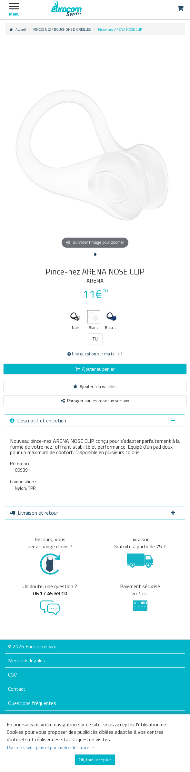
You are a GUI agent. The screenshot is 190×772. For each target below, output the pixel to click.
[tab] (95, 420)
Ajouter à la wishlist (95, 386)
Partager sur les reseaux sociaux (95, 400)
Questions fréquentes (32, 703)
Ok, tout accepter (95, 759)
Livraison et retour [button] (92, 513)
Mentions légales (26, 660)
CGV (12, 674)
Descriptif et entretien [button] (92, 420)
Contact (16, 689)
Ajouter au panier (95, 368)
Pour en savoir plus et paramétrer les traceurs (51, 747)
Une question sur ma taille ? (95, 354)
